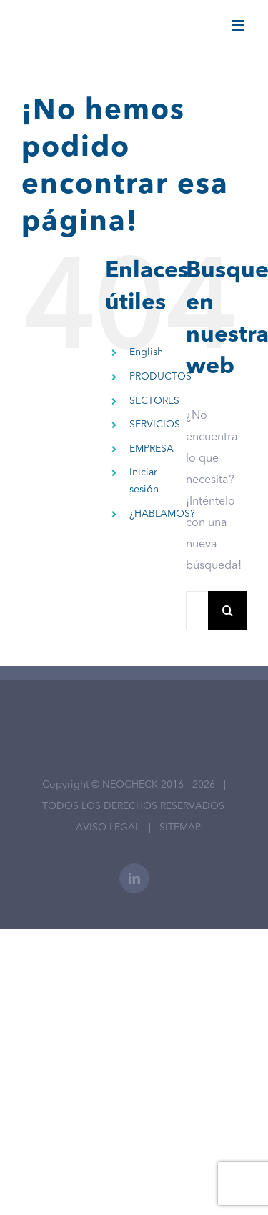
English (146, 352)
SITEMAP (180, 828)
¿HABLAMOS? (162, 514)
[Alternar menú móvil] (239, 25)
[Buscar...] (197, 610)
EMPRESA (151, 449)
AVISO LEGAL (108, 828)
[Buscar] (227, 610)
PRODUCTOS (160, 377)
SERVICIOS (154, 425)
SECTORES (154, 401)
